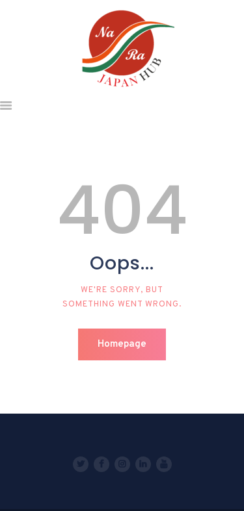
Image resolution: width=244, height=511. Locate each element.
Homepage (122, 344)
